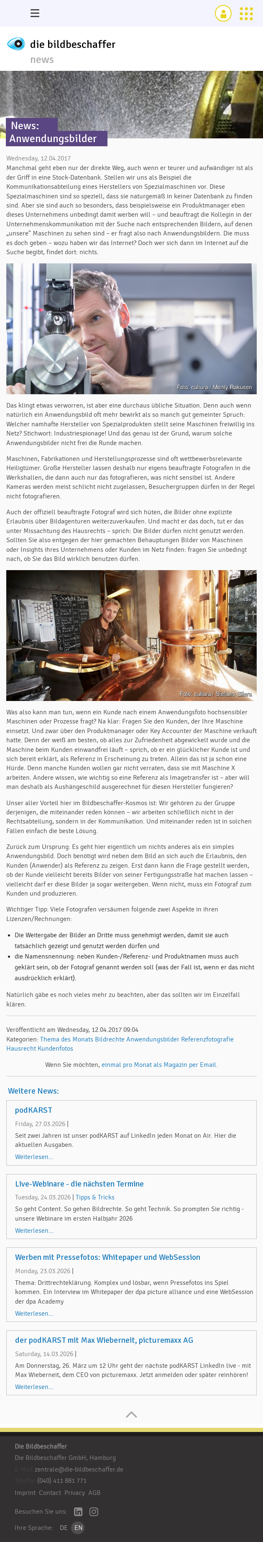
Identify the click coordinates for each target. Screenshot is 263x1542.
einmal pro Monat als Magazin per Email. (160, 1065)
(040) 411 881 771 (62, 1480)
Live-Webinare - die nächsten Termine (79, 1184)
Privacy (74, 1493)
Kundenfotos (55, 1048)
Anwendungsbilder (152, 1039)
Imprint (25, 1493)
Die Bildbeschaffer (41, 1446)
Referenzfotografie (207, 1039)
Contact (50, 1493)
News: (25, 125)
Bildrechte (110, 1039)
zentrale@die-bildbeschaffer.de (79, 1469)
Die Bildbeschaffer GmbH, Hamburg (65, 1458)
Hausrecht (21, 1048)
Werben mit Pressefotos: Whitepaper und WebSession (107, 1257)
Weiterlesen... (34, 1157)
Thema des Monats (66, 1039)
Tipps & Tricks (95, 1197)
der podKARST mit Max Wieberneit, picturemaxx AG (104, 1340)
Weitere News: (33, 1091)
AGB (94, 1493)
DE (64, 1528)
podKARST (33, 1110)
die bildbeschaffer (73, 44)
